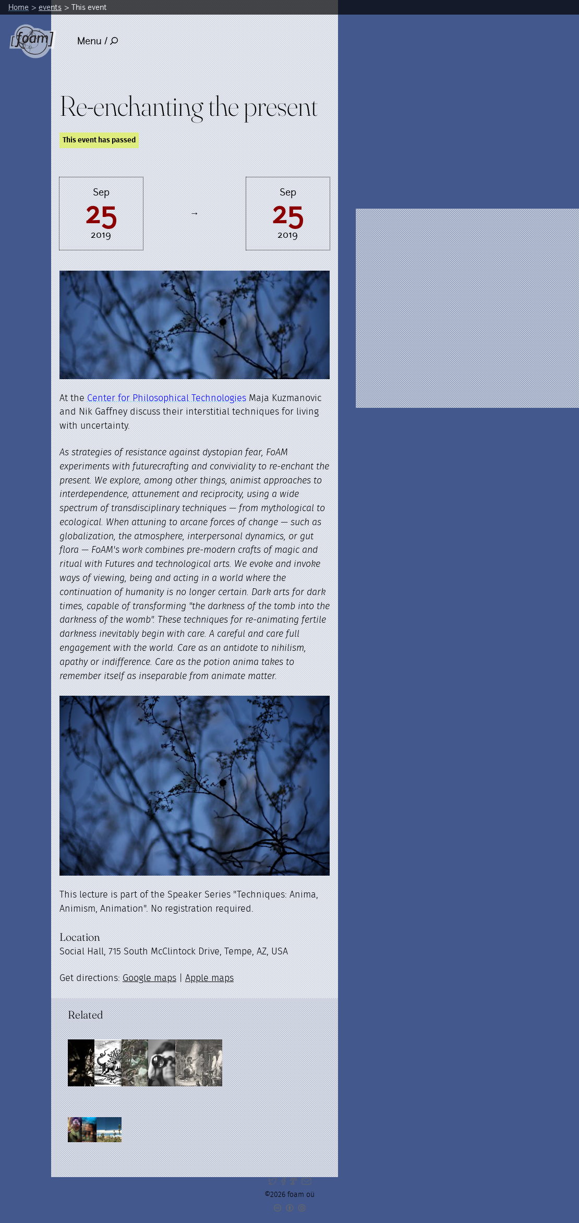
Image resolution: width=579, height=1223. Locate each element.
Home (18, 7)
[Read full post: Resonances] (185, 1062)
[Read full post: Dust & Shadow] (91, 1062)
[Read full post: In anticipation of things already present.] (232, 1062)
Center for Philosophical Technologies (166, 398)
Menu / (97, 41)
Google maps (149, 978)
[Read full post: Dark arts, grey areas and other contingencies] (138, 1062)
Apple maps (209, 978)
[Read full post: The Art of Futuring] (279, 1062)
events (50, 7)
